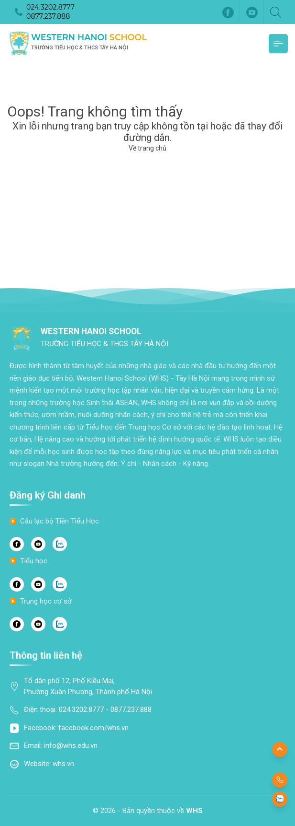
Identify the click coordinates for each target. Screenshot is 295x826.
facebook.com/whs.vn (93, 727)
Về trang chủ (147, 148)
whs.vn (63, 763)
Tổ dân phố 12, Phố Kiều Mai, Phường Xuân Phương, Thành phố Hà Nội (88, 686)
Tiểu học (33, 561)
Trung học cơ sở (46, 601)
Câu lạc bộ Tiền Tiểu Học (59, 521)
